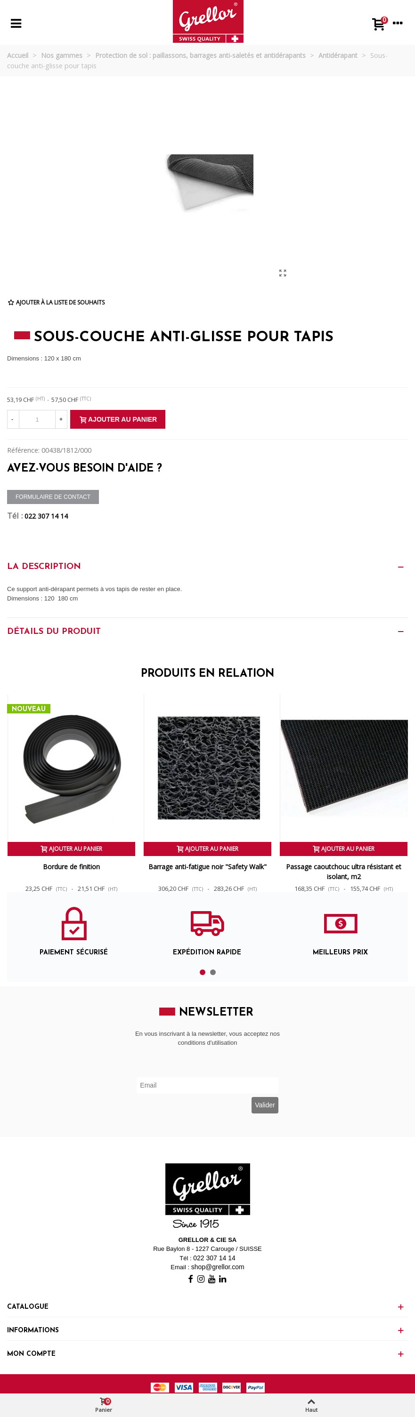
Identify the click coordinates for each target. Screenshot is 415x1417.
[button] (202, 972)
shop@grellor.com (217, 1267)
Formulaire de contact (53, 497)
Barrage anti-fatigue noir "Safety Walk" (207, 866)
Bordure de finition (71, 866)
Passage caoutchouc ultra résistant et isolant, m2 (343, 871)
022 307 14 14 (46, 516)
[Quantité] (37, 419)
